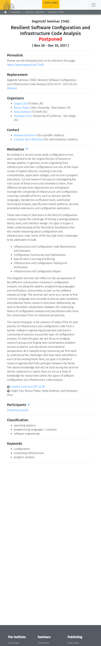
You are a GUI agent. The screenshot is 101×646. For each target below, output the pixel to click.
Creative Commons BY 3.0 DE (26, 386)
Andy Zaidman (22, 111)
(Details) (12, 88)
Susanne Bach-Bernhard (29, 139)
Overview (13, 642)
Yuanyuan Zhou (23, 116)
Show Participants (17, 410)
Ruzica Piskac (22, 107)
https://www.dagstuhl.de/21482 (25, 64)
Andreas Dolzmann (25, 135)
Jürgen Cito (20, 103)
